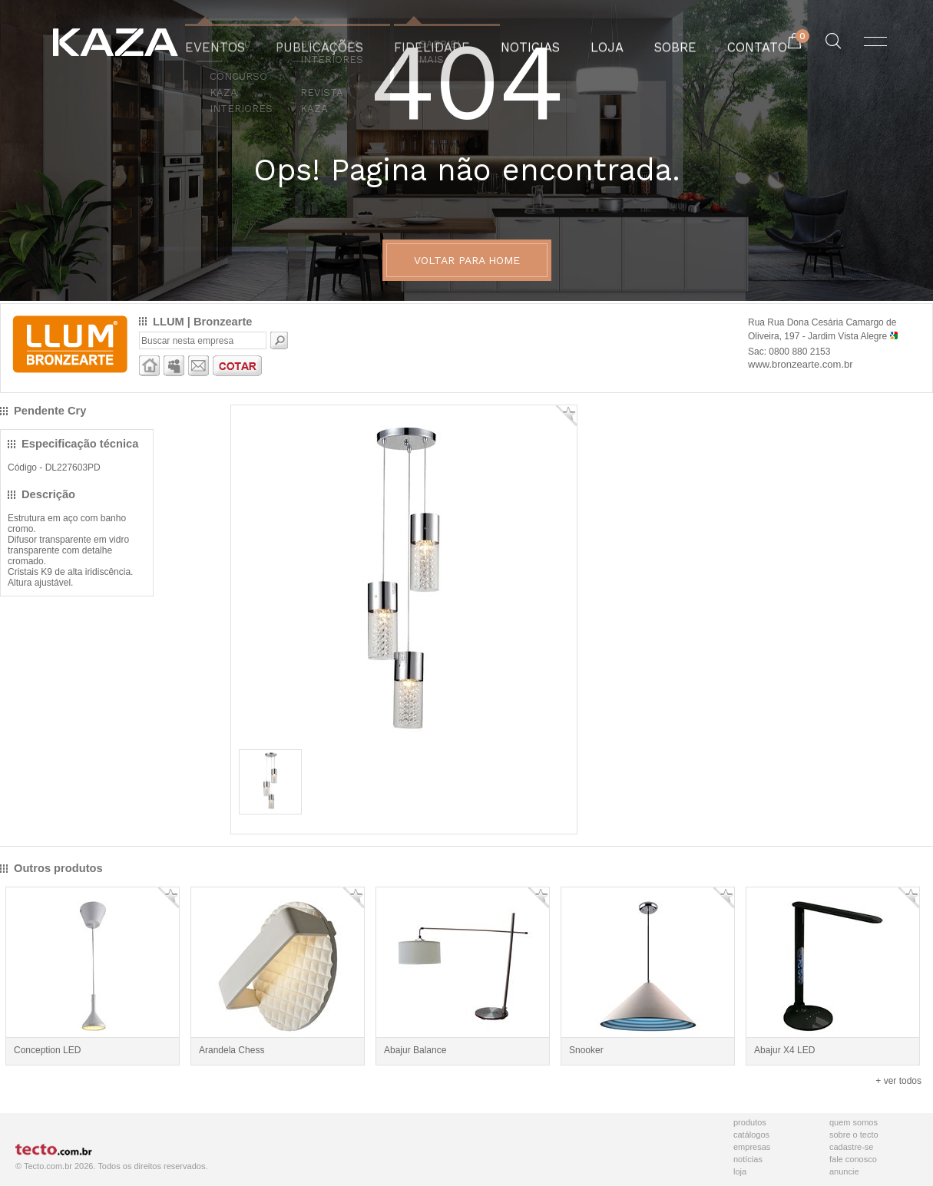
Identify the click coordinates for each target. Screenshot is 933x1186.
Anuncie (844, 1171)
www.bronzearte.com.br (800, 364)
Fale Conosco (853, 1159)
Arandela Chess (231, 1050)
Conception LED (47, 1050)
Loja (739, 1171)
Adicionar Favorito (566, 415)
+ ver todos (898, 1080)
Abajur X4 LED (784, 1050)
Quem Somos (853, 1122)
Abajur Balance (415, 1050)
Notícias (748, 1159)
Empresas (751, 1146)
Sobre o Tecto (853, 1134)
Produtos (749, 1122)
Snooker (586, 1050)
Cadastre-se (851, 1146)
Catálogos (751, 1134)
